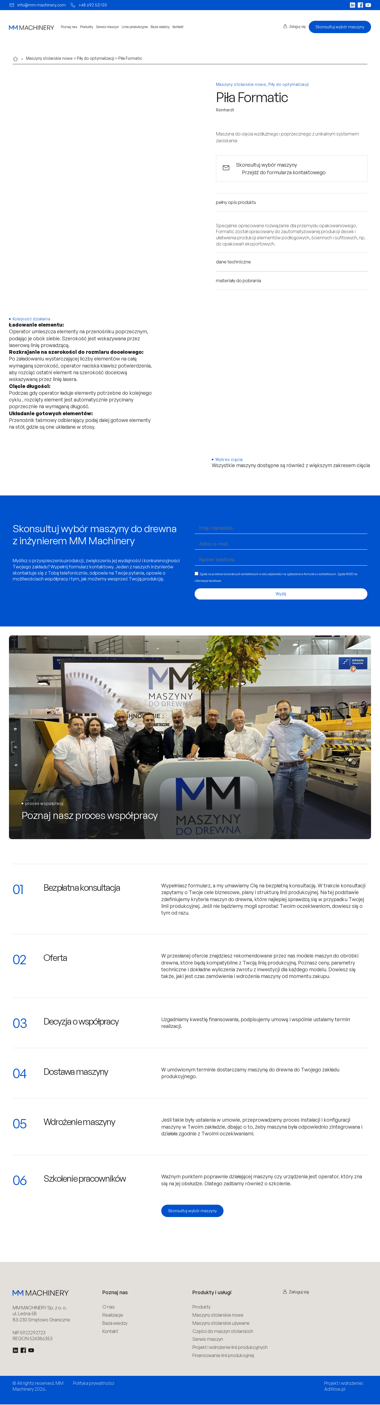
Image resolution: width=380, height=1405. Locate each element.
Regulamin (85, 1397)
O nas (108, 1307)
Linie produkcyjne (135, 27)
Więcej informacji (233, 581)
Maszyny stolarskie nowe (49, 58)
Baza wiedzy (160, 27)
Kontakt (177, 27)
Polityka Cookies (92, 1390)
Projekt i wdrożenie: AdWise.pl (343, 1387)
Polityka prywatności (93, 1383)
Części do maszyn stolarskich (222, 1332)
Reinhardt (225, 109)
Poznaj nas (69, 27)
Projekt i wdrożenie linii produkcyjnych (230, 1348)
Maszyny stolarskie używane (221, 1323)
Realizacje (112, 1315)
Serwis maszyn (107, 27)
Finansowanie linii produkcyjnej (223, 1356)
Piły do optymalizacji (95, 58)
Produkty (86, 27)
